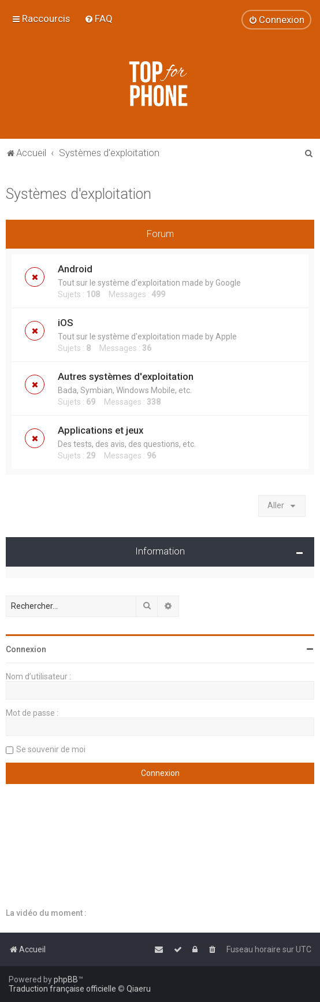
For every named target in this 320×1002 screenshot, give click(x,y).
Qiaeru (138, 988)
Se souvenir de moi (50, 749)
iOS (65, 322)
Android (75, 269)
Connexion (26, 649)
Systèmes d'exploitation (78, 194)
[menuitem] (98, 18)
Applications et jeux (100, 430)
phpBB (66, 979)
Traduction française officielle (62, 988)
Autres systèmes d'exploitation (126, 376)
